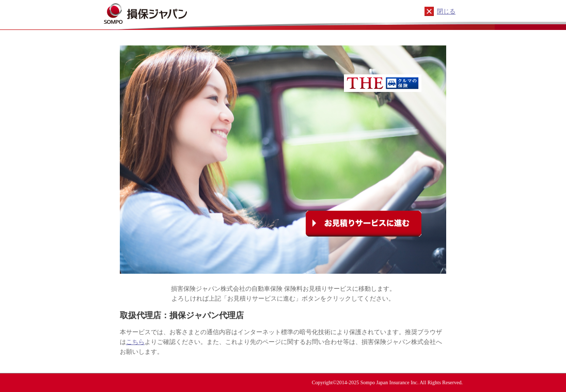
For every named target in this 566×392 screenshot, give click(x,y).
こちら (135, 342)
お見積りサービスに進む (363, 224)
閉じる (446, 11)
